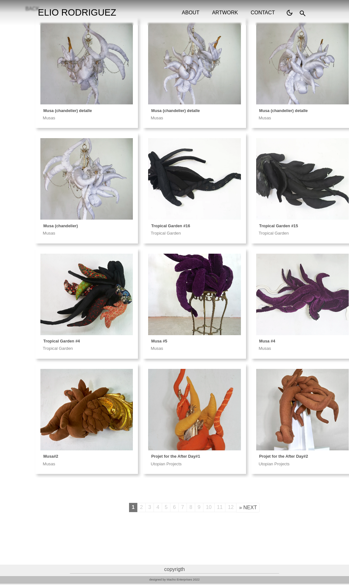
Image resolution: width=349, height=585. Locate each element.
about (190, 12)
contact (263, 12)
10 (209, 507)
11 (220, 507)
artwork (225, 12)
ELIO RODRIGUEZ (77, 12)
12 (231, 507)
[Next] (248, 507)
